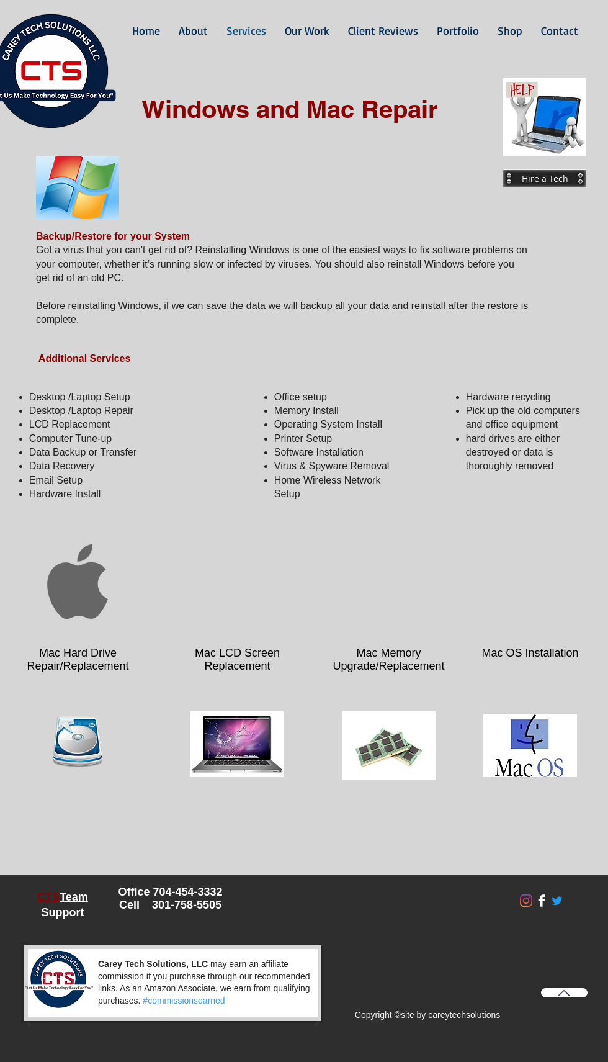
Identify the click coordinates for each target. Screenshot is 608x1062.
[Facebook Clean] (541, 900)
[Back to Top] (564, 992)
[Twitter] (557, 900)
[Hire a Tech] (544, 178)
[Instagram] (526, 900)
